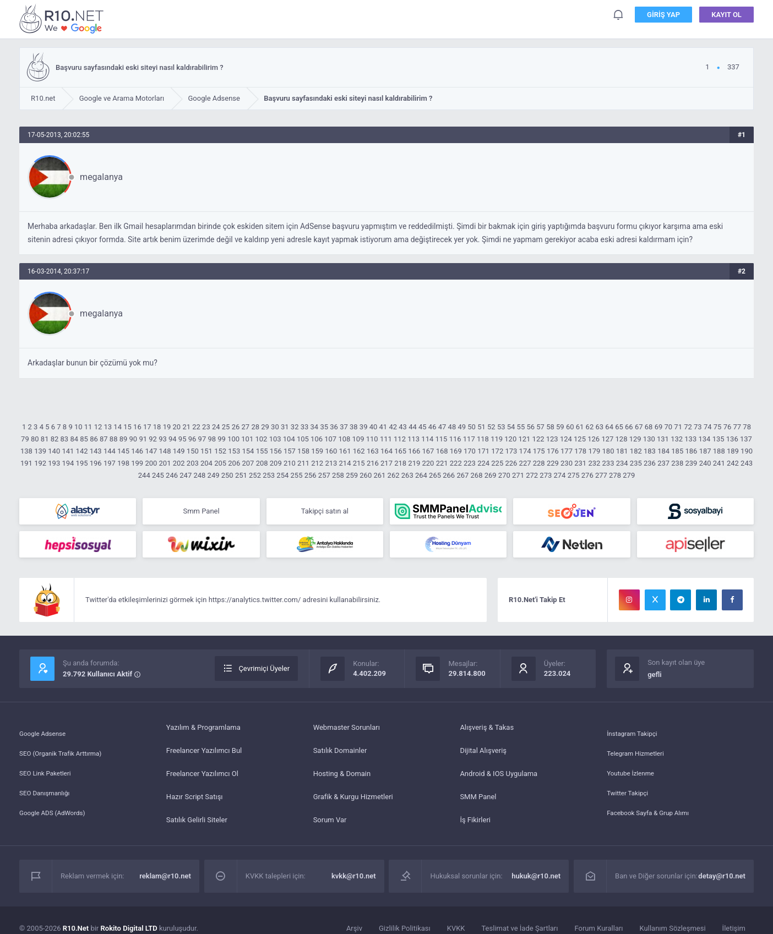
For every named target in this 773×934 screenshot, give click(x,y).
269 (491, 475)
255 (297, 475)
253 (269, 475)
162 (359, 451)
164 (386, 451)
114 (427, 439)
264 (421, 475)
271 (518, 475)
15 (127, 427)
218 (400, 463)
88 (114, 439)
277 (601, 475)
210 (290, 463)
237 (663, 463)
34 (315, 427)
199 (137, 463)
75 (718, 427)
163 (373, 451)
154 (248, 451)
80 (35, 439)
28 (255, 427)
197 (110, 463)
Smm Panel (201, 512)
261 (379, 475)
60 (570, 427)
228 (539, 463)
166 (414, 451)
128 (622, 439)
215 (359, 463)
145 (123, 451)
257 (324, 475)
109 (358, 439)
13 (108, 427)
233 (608, 463)
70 (668, 427)
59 (560, 427)
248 (199, 475)
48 (452, 427)
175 (539, 451)
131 (663, 439)
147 (151, 451)
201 (165, 463)
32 (295, 427)
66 (629, 427)
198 (123, 463)
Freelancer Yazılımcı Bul (204, 755)
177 (566, 451)
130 (649, 439)
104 (289, 439)
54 (511, 427)
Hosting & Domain (342, 778)
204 (206, 463)
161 (345, 451)
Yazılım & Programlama (203, 732)
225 (497, 463)
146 (137, 451)
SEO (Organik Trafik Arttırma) (65, 755)
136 (732, 439)
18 (157, 427)
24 (216, 427)
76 (727, 427)
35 (324, 427)
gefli (654, 679)
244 (144, 475)
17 (147, 427)
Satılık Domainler (340, 755)
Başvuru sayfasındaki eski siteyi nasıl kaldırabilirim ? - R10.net (63, 18)
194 (68, 463)
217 (386, 463)
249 (214, 475)
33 (305, 427)
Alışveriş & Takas (487, 732)
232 (594, 463)
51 (481, 427)
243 (747, 463)
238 (677, 463)
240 (705, 463)
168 (442, 451)
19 (167, 427)
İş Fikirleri (475, 824)
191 (26, 463)
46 (432, 427)
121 (524, 439)
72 (688, 427)
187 (705, 451)
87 (104, 439)
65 (619, 427)
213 (331, 463)
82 (55, 439)
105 (303, 439)
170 (470, 451)
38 (354, 427)
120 (510, 439)
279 (629, 475)
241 (719, 463)
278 (615, 475)
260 (366, 475)
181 (622, 451)
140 (54, 451)
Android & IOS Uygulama (498, 778)
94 (172, 439)
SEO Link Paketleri (48, 778)
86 (94, 439)
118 (483, 439)
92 (153, 439)
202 (179, 463)
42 (393, 427)
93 (163, 439)
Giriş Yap (663, 16)
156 (276, 451)
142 (82, 451)
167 (428, 451)
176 (553, 451)
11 (88, 427)
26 (236, 427)
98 (212, 439)
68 (649, 427)
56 (530, 427)
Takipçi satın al (325, 512)
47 (442, 427)
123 (552, 439)
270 (504, 475)
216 (373, 463)
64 (609, 427)
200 (151, 463)
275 (574, 475)
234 (622, 463)
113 (413, 439)
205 (220, 463)
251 (241, 475)
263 (407, 475)
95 (182, 439)
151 (206, 451)
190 (747, 451)
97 (202, 439)
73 (698, 427)
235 (636, 463)
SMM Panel (478, 801)
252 (255, 475)
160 (331, 451)
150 (193, 451)
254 (282, 475)
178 (580, 451)
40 (373, 427)
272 (532, 475)
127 (607, 439)
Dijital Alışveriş (483, 755)
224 (483, 463)
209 (276, 463)
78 (747, 427)
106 (317, 439)
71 (678, 427)
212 (317, 463)
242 (733, 463)
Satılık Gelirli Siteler (196, 824)
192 (40, 463)
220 (428, 463)
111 (386, 439)
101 (247, 439)
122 (538, 439)
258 (338, 475)
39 (364, 427)
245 (158, 475)
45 (422, 427)
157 (290, 451)
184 (663, 451)
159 (317, 451)
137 (746, 439)
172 (497, 451)
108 (344, 439)
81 (45, 439)
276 (587, 475)
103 (275, 439)
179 (594, 451)
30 (275, 427)
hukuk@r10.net (535, 880)
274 (559, 475)
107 (330, 439)
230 (566, 463)
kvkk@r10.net (353, 880)
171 (483, 451)
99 (221, 439)
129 (635, 439)
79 (25, 439)
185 (677, 451)
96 (192, 439)
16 (137, 427)
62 (590, 427)
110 (372, 439)
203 (193, 463)
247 (185, 475)
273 (546, 475)
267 (462, 475)
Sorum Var (330, 824)
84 (74, 439)
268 (477, 475)
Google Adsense (45, 732)
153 (234, 451)
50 (471, 427)
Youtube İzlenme (633, 778)
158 (303, 451)
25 (226, 427)
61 (580, 427)
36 (334, 427)
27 (246, 427)
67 (639, 427)
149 (179, 451)
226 (511, 463)
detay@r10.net (721, 880)
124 (566, 439)
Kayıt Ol (726, 16)
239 (691, 463)
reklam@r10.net (165, 880)
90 (133, 439)
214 (345, 463)
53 (501, 427)
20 (177, 427)
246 (172, 475)
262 (394, 475)
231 (580, 463)
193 (54, 463)
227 (525, 463)
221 (442, 463)
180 (608, 451)
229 (553, 463)
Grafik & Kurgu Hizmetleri (353, 801)
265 (435, 475)
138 (26, 451)
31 (285, 427)
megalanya (101, 177)
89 (123, 439)
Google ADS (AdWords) (56, 824)
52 (491, 427)
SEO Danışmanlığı (47, 801)
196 (96, 463)
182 (636, 451)
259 (352, 475)
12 (98, 427)
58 (550, 427)
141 (68, 451)
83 (65, 439)
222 (456, 463)
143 (96, 451)
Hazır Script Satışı (194, 801)
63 (599, 427)
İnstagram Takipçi (635, 732)
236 (650, 463)
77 (737, 427)
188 (719, 451)
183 (650, 451)
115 (442, 439)
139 (40, 451)
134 (704, 439)
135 (718, 439)
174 (525, 451)
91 (143, 439)
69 (659, 427)
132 (677, 439)
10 (78, 427)
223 (470, 463)
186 (691, 451)
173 (511, 451)
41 (383, 427)
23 (206, 427)
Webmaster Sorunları (346, 732)
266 (449, 475)
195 (82, 463)
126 (593, 439)
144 (110, 451)
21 (186, 427)
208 (262, 463)
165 (400, 451)
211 (303, 463)
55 (521, 427)
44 (413, 427)
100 (233, 439)
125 (580, 439)
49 (462, 427)
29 (265, 427)
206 (234, 463)
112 (400, 439)
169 (456, 451)
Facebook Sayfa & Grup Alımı (653, 824)
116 (455, 439)
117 (469, 439)
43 (403, 427)
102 (261, 439)
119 (497, 439)
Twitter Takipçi (630, 801)
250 (227, 475)
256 (310, 475)
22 (196, 427)
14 (117, 427)
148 (165, 451)
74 (708, 427)
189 (733, 451)
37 (344, 427)
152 (220, 451)
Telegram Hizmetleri (639, 755)
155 (262, 451)
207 (248, 463)
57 (540, 427)
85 (84, 439)
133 (690, 439)
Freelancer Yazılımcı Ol (202, 778)
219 (414, 463)
